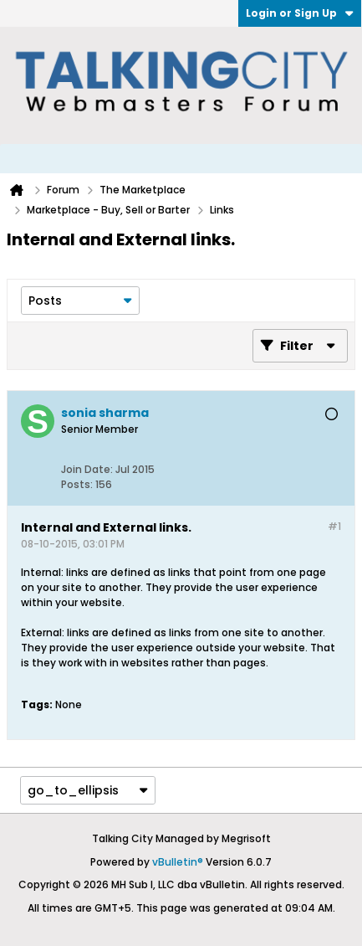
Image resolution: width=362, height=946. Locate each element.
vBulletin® (177, 862)
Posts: (77, 484)
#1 (334, 526)
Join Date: (87, 469)
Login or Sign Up (300, 13)
